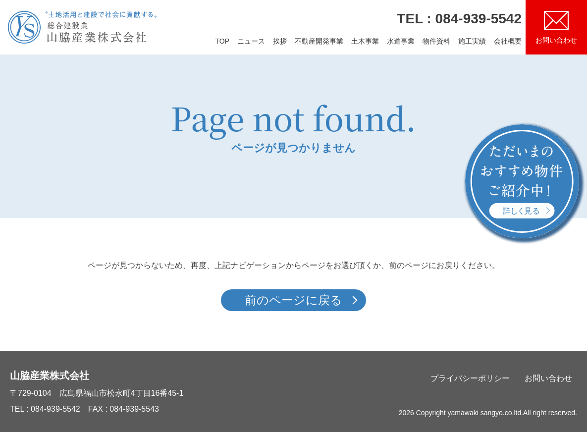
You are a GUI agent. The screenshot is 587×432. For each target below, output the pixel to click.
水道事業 (401, 41)
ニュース (251, 41)
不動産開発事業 (319, 41)
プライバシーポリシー (470, 378)
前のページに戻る (293, 300)
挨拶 (280, 41)
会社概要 (508, 41)
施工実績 (472, 41)
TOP (222, 41)
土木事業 (365, 41)
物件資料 (436, 41)
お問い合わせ (548, 378)
